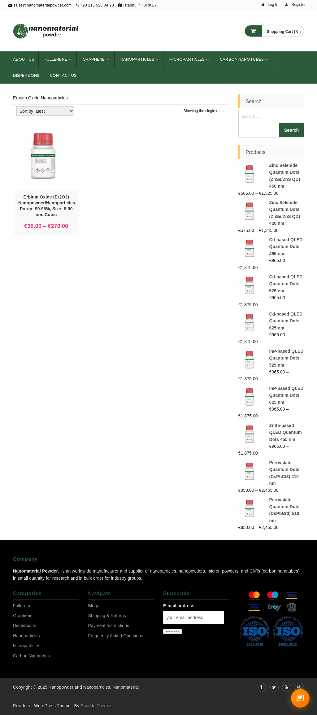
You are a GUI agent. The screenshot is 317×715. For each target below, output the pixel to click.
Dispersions (26, 75)
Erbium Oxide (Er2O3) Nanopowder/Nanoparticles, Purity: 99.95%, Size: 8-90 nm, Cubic (47, 205)
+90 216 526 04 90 (97, 5)
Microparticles (186, 59)
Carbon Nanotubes (241, 59)
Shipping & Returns (107, 615)
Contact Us (63, 75)
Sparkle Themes (96, 705)
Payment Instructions (108, 625)
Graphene (94, 59)
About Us (23, 59)
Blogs (93, 605)
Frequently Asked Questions (115, 635)
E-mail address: (179, 605)
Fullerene (56, 59)
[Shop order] (45, 111)
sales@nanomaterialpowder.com (40, 5)
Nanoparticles (137, 59)
